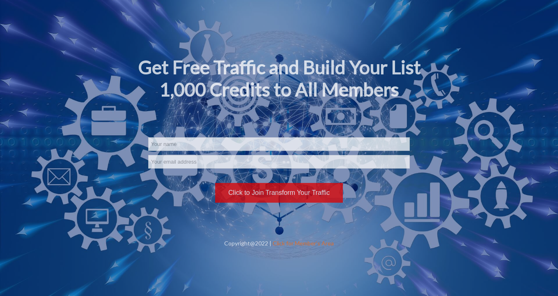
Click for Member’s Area (303, 243)
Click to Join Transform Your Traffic (279, 192)
